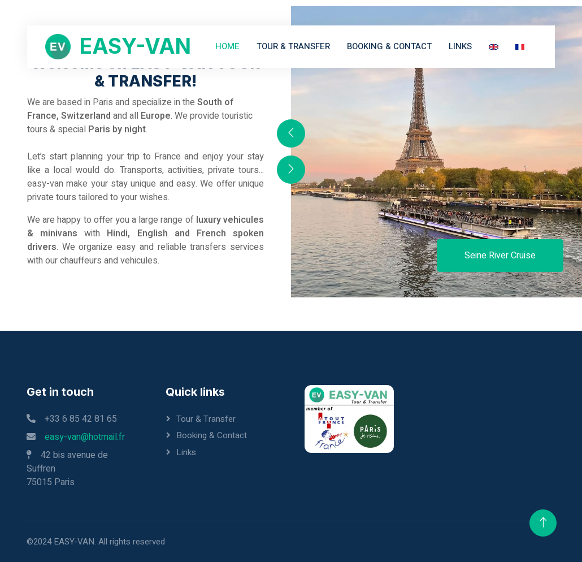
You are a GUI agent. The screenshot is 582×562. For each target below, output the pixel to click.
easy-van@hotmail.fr (85, 437)
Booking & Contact (389, 46)
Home (227, 46)
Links (460, 46)
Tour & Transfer (293, 46)
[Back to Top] (543, 523)
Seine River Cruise (500, 255)
